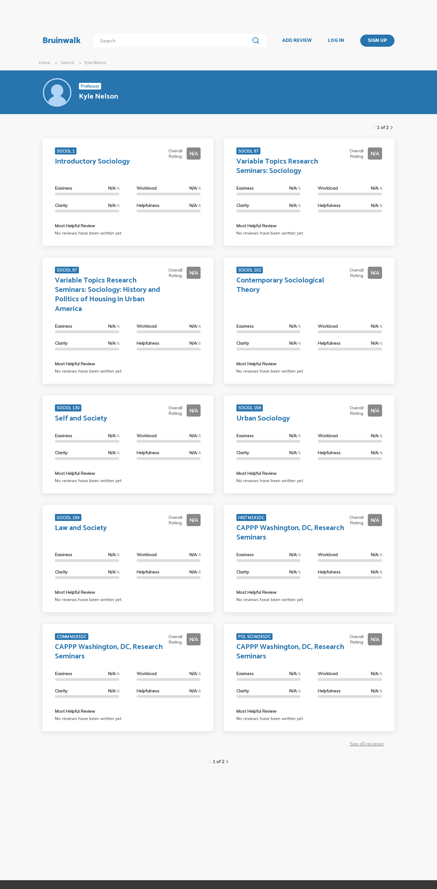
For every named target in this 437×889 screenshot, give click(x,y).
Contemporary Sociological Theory (280, 285)
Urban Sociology (263, 418)
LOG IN (336, 41)
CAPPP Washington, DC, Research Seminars (290, 532)
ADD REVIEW (297, 41)
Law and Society (81, 528)
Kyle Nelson (95, 62)
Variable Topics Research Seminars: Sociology (277, 166)
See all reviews (367, 744)
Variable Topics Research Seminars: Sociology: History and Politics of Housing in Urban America (107, 295)
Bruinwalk (61, 40)
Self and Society (81, 418)
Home (44, 62)
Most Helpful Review (75, 225)
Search (67, 62)
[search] (173, 40)
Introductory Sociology (92, 161)
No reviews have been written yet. (88, 233)
